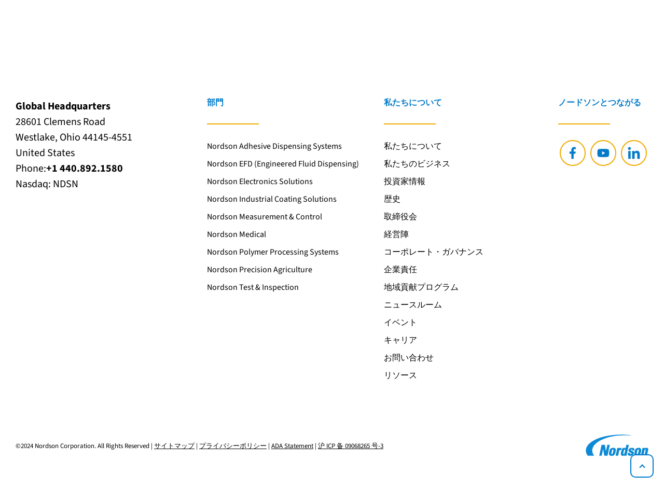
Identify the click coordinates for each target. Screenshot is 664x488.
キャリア (400, 340)
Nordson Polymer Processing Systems (273, 252)
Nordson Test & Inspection (253, 287)
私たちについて (413, 146)
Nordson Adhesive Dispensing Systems (274, 146)
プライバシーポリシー (233, 446)
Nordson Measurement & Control (264, 216)
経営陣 (396, 234)
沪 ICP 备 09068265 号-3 (350, 446)
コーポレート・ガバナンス (433, 252)
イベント (400, 322)
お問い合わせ (409, 358)
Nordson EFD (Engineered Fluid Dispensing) (283, 164)
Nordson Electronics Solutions (260, 181)
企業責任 (400, 269)
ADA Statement (292, 446)
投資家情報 (404, 181)
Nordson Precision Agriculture (259, 269)
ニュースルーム (413, 305)
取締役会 (400, 216)
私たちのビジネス (417, 164)
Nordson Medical (236, 234)
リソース (400, 375)
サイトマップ (174, 446)
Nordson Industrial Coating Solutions (272, 199)
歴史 (392, 199)
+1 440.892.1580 (84, 168)
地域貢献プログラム (421, 287)
